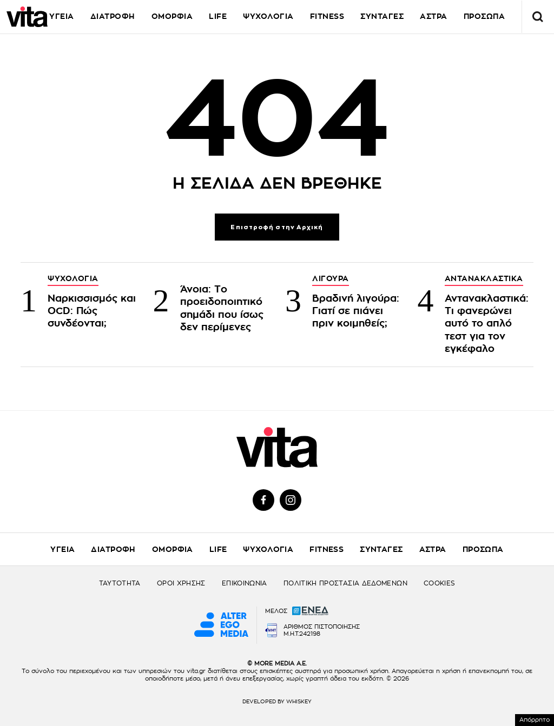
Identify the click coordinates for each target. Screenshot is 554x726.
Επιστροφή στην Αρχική (276, 227)
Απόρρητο (534, 720)
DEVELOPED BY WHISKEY (277, 701)
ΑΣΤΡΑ (432, 549)
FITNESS (327, 16)
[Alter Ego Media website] (221, 625)
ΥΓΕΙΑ (61, 16)
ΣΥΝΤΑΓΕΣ (382, 16)
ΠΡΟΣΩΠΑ (483, 549)
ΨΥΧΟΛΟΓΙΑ (268, 16)
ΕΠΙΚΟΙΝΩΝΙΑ (244, 583)
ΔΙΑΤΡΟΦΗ (112, 16)
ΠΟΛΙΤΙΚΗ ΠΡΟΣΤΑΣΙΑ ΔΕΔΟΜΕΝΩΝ (345, 583)
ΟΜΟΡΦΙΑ (172, 16)
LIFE (218, 16)
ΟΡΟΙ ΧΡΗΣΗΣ (181, 583)
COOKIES (440, 583)
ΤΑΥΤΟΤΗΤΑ (120, 583)
